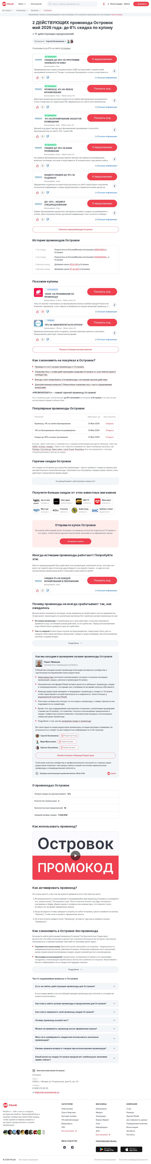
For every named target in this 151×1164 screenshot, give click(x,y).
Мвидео (99, 1112)
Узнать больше (116, 15)
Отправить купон (76, 541)
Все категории (69, 1131)
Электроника (67, 1109)
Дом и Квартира (69, 1112)
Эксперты (130, 1131)
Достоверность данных (136, 1120)
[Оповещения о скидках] (104, 4)
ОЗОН (35, 447)
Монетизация (132, 1127)
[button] (49, 3)
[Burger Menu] (22, 4)
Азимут (49, 447)
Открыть (110, 423)
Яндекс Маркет (102, 1120)
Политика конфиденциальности (133, 1160)
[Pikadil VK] (64, 1147)
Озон (98, 1123)
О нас (128, 1109)
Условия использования (105, 1160)
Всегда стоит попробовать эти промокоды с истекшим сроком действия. (71, 379)
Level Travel (69, 449)
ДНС (98, 1131)
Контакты (130, 1135)
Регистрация (114, 4)
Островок (66, 48)
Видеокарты (67, 1123)
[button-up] (37, 77)
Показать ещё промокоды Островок (75, 229)
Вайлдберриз (101, 1127)
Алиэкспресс (101, 1109)
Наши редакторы (46, 677)
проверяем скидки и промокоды (76, 721)
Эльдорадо (101, 1116)
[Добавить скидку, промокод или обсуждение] (141, 4)
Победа (35, 449)
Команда (130, 1112)
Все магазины (103, 1134)
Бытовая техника (69, 1116)
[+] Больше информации (106, 78)
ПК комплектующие (70, 1120)
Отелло (41, 447)
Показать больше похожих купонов (75, 349)
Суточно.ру (45, 449)
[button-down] (47, 77)
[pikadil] (7, 4)
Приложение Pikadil (106, 1141)
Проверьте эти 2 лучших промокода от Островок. (59, 367)
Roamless (79, 449)
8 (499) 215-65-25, (40, 1088)
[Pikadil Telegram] (72, 1147)
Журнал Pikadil (132, 1116)
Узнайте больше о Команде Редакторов (75, 755)
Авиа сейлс (57, 449)
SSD (63, 1127)
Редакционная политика (136, 1123)
